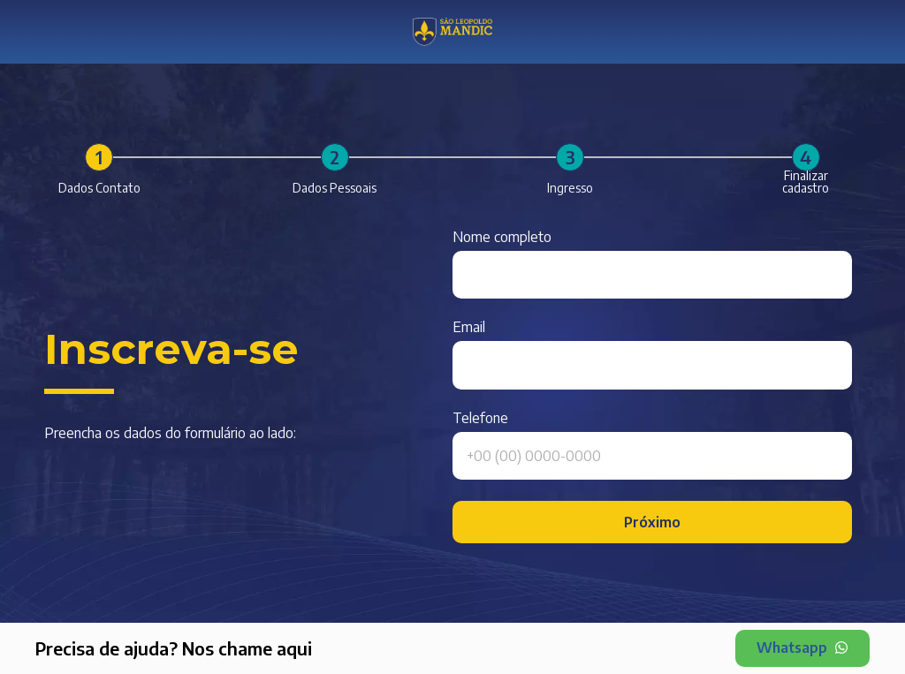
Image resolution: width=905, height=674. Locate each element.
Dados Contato (99, 188)
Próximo (652, 522)
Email (468, 328)
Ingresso (570, 188)
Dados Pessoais (334, 188)
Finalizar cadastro (805, 182)
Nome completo (501, 238)
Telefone (480, 419)
